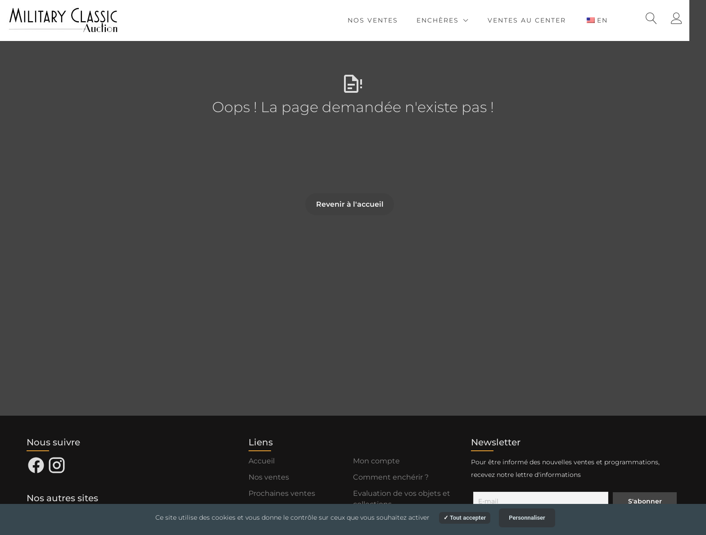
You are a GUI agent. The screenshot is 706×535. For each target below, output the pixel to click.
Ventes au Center (542, 20)
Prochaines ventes (282, 493)
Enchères (453, 20)
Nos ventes (388, 20)
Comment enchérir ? (391, 477)
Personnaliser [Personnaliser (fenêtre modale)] (527, 517)
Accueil (262, 461)
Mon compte (376, 461)
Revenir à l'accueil (350, 204)
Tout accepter (465, 517)
